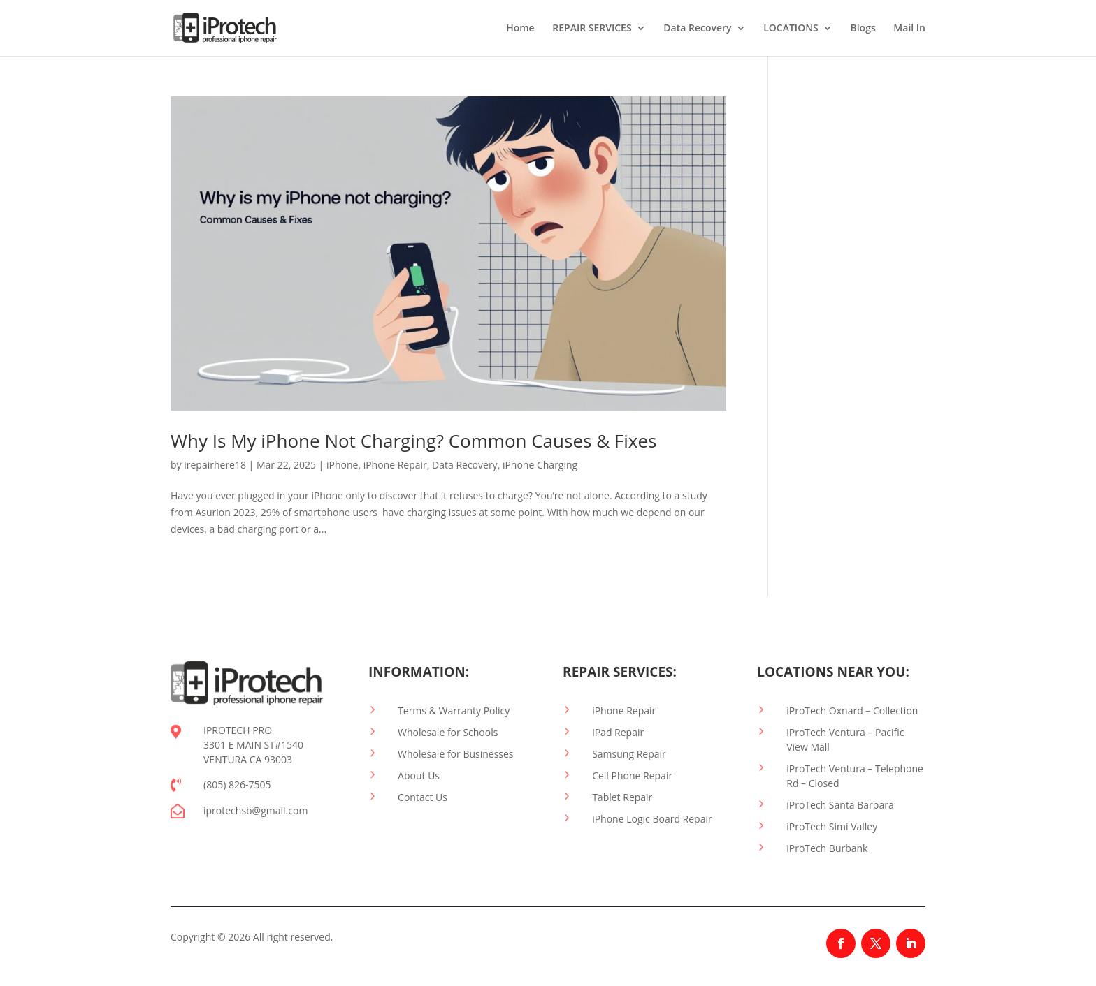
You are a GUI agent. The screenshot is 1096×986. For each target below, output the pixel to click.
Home (520, 28)
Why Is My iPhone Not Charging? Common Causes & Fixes (413, 440)
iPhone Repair (395, 464)
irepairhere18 (215, 464)
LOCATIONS (791, 28)
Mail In (909, 28)
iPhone (342, 464)
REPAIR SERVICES (591, 28)
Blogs (862, 28)
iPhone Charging (540, 464)
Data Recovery (697, 28)
